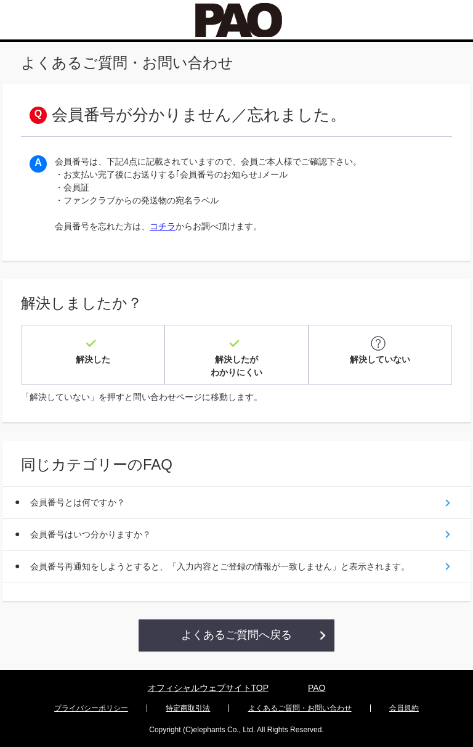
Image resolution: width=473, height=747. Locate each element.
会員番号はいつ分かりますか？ (90, 533)
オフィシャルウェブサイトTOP (208, 687)
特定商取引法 (188, 707)
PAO (317, 687)
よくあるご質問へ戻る (236, 634)
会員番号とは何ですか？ (77, 501)
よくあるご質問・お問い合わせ (300, 707)
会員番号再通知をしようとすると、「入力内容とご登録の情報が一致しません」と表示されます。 (220, 565)
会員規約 (404, 707)
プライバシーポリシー (91, 707)
